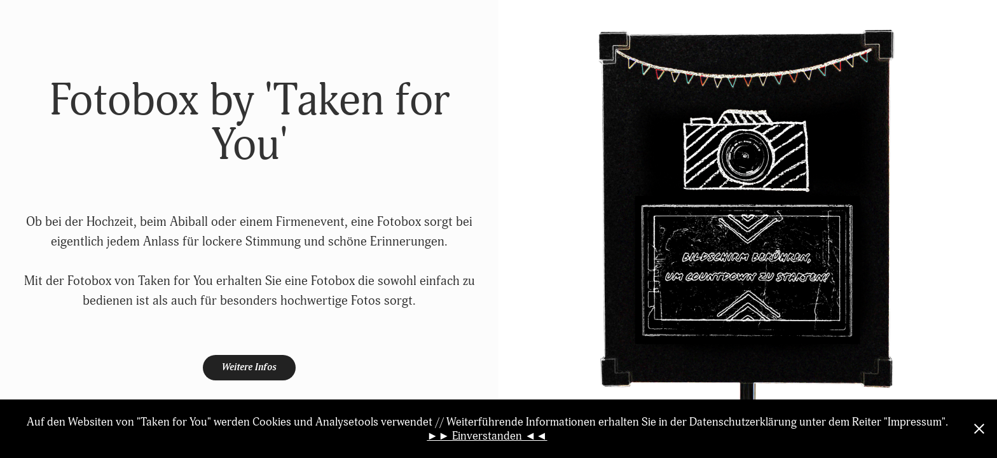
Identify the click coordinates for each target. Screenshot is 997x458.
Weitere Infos (249, 367)
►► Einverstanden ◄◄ (487, 436)
